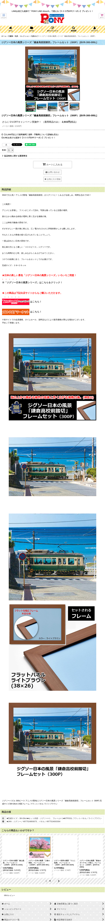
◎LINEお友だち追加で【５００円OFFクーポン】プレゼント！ (28, 138)
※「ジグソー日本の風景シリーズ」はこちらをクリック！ (32, 282)
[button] (4, 16)
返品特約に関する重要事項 (14, 156)
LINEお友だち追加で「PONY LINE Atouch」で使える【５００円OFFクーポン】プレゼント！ (52, 11)
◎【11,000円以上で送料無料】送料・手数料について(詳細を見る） (30, 134)
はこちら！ (22, 301)
